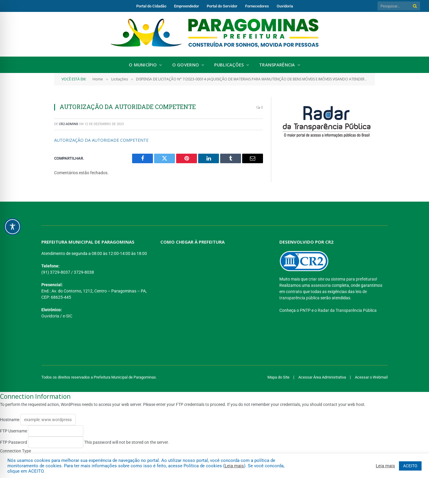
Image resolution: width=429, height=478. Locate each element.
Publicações (229, 65)
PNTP (305, 310)
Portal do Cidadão (151, 6)
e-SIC (67, 316)
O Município (143, 65)
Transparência (277, 65)
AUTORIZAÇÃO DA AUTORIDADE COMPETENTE (101, 140)
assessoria (321, 285)
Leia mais (234, 465)
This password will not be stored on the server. (84, 442)
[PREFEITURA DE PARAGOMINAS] (212, 290)
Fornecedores (257, 6)
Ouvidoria (285, 6)
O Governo (185, 65)
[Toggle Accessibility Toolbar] (12, 227)
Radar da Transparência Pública (347, 310)
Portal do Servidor (222, 6)
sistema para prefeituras (353, 279)
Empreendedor (186, 6)
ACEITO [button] (410, 465)
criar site (316, 279)
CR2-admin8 (68, 124)
